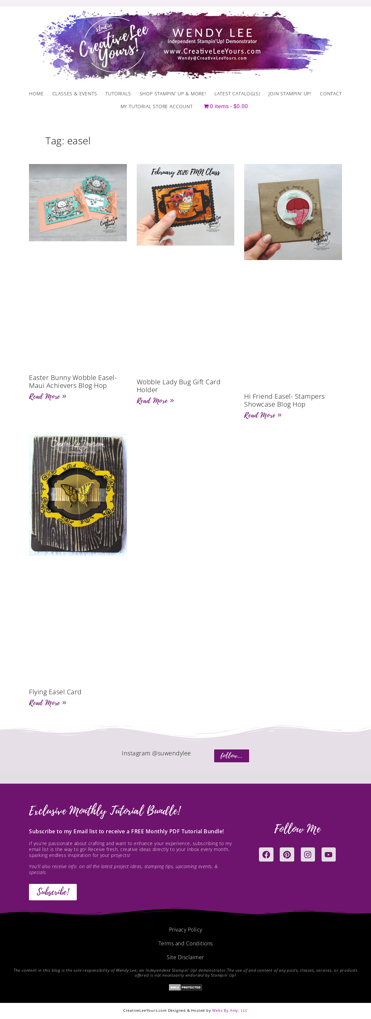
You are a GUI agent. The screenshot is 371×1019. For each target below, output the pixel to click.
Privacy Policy (185, 929)
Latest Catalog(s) (237, 93)
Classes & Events (74, 93)
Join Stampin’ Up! (290, 93)
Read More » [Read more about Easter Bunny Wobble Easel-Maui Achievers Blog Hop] (48, 396)
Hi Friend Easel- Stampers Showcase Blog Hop (284, 400)
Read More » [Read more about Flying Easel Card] (48, 703)
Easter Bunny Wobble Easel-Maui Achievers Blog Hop (73, 381)
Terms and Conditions (185, 943)
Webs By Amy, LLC (230, 1010)
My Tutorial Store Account (157, 106)
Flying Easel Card (55, 691)
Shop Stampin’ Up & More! (173, 93)
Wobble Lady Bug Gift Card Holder (179, 385)
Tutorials (118, 93)
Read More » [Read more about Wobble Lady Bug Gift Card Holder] (155, 400)
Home (36, 93)
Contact (331, 93)
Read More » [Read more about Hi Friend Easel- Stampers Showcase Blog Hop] (263, 415)
